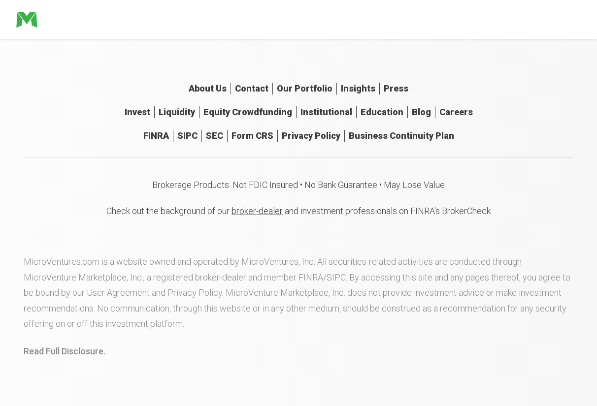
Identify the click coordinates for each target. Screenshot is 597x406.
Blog (421, 112)
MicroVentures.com (62, 261)
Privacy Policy (311, 135)
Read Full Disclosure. (64, 351)
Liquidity (177, 112)
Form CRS (252, 135)
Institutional (326, 112)
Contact (251, 88)
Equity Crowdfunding (247, 112)
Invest (137, 112)
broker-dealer (257, 211)
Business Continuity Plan (401, 135)
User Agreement (118, 292)
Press (396, 88)
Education (382, 112)
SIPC (187, 135)
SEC (214, 135)
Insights (358, 88)
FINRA (156, 135)
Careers (456, 112)
